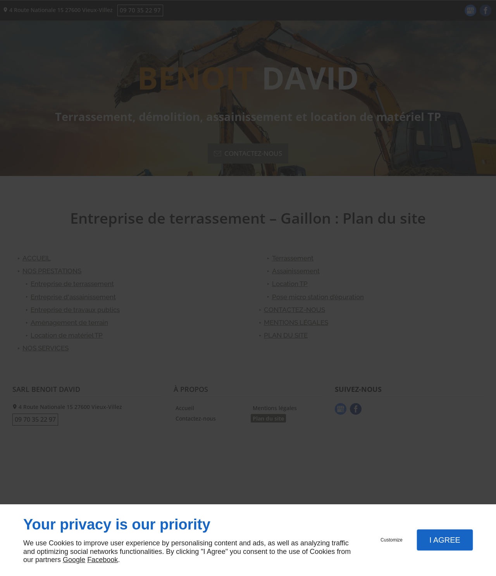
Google (74, 560)
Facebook (102, 560)
